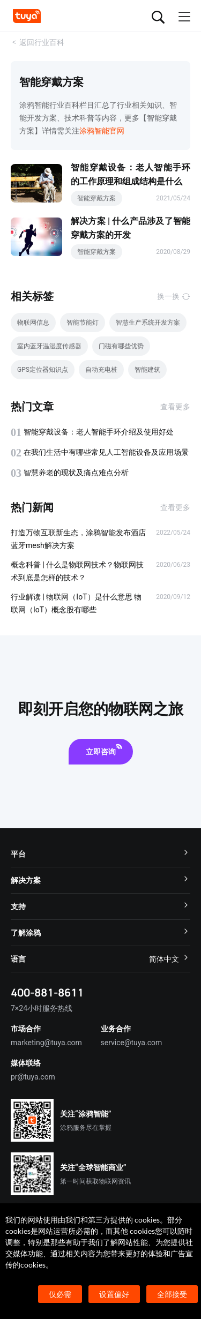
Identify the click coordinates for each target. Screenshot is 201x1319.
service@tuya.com (131, 1042)
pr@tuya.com (33, 1077)
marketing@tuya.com (46, 1042)
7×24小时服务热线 (41, 1008)
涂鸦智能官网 (101, 130)
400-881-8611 (47, 992)
